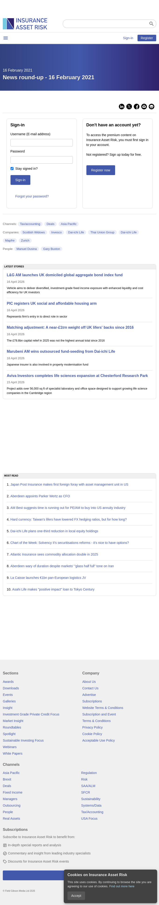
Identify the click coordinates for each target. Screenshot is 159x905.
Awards (8, 682)
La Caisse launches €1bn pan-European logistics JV (48, 578)
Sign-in (128, 38)
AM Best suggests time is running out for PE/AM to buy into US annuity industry (68, 508)
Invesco (56, 232)
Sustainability (91, 799)
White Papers (12, 753)
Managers (10, 799)
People (8, 812)
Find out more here (121, 886)
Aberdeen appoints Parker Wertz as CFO (40, 496)
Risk (84, 779)
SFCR (85, 792)
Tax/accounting (30, 224)
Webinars (10, 747)
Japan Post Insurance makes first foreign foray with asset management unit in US (69, 484)
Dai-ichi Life (76, 232)
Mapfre (9, 240)
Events (8, 695)
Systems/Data (91, 805)
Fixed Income (12, 792)
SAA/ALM (88, 786)
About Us (89, 682)
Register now (100, 170)
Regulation (89, 773)
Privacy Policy (92, 727)
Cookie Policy (92, 734)
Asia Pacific (68, 224)
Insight (7, 708)
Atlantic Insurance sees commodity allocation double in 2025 (54, 554)
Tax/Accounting (92, 812)
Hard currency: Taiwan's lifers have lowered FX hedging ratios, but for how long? (69, 519)
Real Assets (11, 818)
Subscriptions (92, 701)
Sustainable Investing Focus (23, 740)
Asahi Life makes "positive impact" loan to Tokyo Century (53, 589)
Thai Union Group (102, 232)
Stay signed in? (26, 168)
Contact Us (90, 688)
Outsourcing (11, 805)
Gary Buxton (51, 249)
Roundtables (12, 727)
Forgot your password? (32, 196)
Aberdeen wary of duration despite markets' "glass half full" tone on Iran (62, 566)
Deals (50, 224)
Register (147, 38)
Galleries (9, 701)
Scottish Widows (34, 232)
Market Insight (13, 721)
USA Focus (89, 818)
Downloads (11, 688)
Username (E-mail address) (30, 134)
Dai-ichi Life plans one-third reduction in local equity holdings (54, 531)
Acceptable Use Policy (98, 740)
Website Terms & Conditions (102, 708)
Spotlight (9, 734)
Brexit (7, 779)
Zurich (25, 240)
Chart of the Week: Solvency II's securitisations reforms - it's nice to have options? (70, 543)
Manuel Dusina (27, 249)
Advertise (89, 695)
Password (18, 151)
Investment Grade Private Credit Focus (31, 714)
